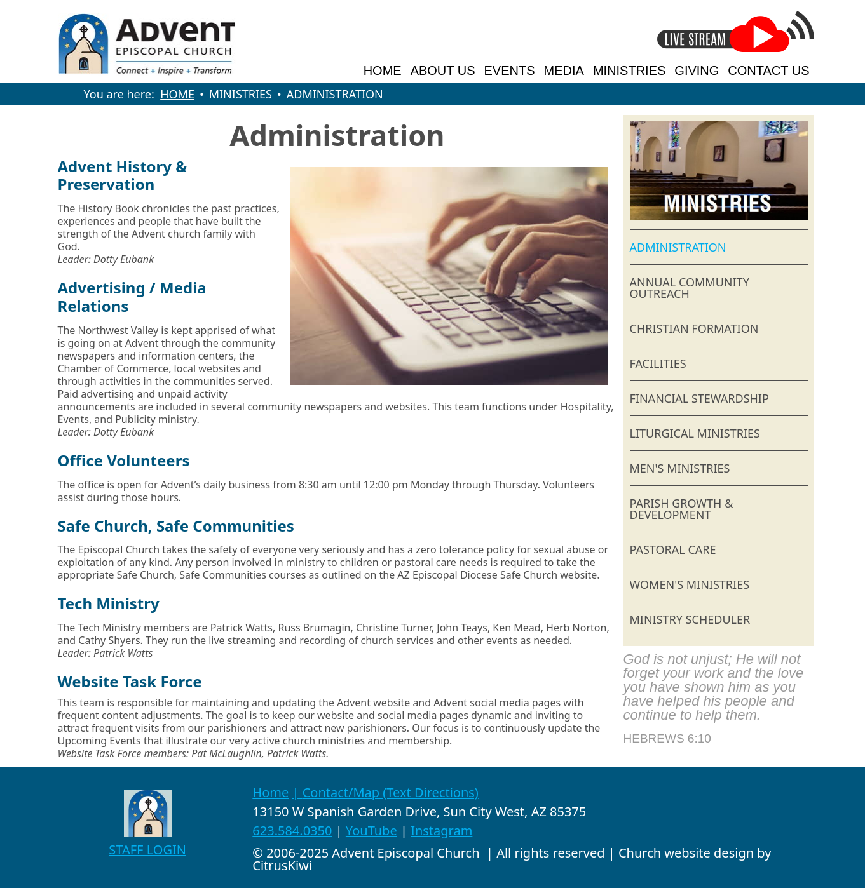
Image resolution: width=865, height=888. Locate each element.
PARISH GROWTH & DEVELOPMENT (681, 508)
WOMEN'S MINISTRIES (690, 584)
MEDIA (564, 70)
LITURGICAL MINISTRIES (695, 433)
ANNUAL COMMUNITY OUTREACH (689, 287)
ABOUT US (443, 70)
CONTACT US (768, 70)
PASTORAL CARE (673, 549)
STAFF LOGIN (147, 849)
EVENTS (509, 70)
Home (270, 792)
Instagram (441, 830)
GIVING (696, 70)
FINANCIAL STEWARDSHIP (699, 398)
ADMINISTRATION (678, 247)
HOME (383, 70)
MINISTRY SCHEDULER (690, 619)
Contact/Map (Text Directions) (391, 792)
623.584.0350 (292, 830)
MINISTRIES (629, 70)
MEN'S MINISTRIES (680, 468)
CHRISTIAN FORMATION (694, 328)
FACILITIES (658, 363)
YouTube (371, 830)
